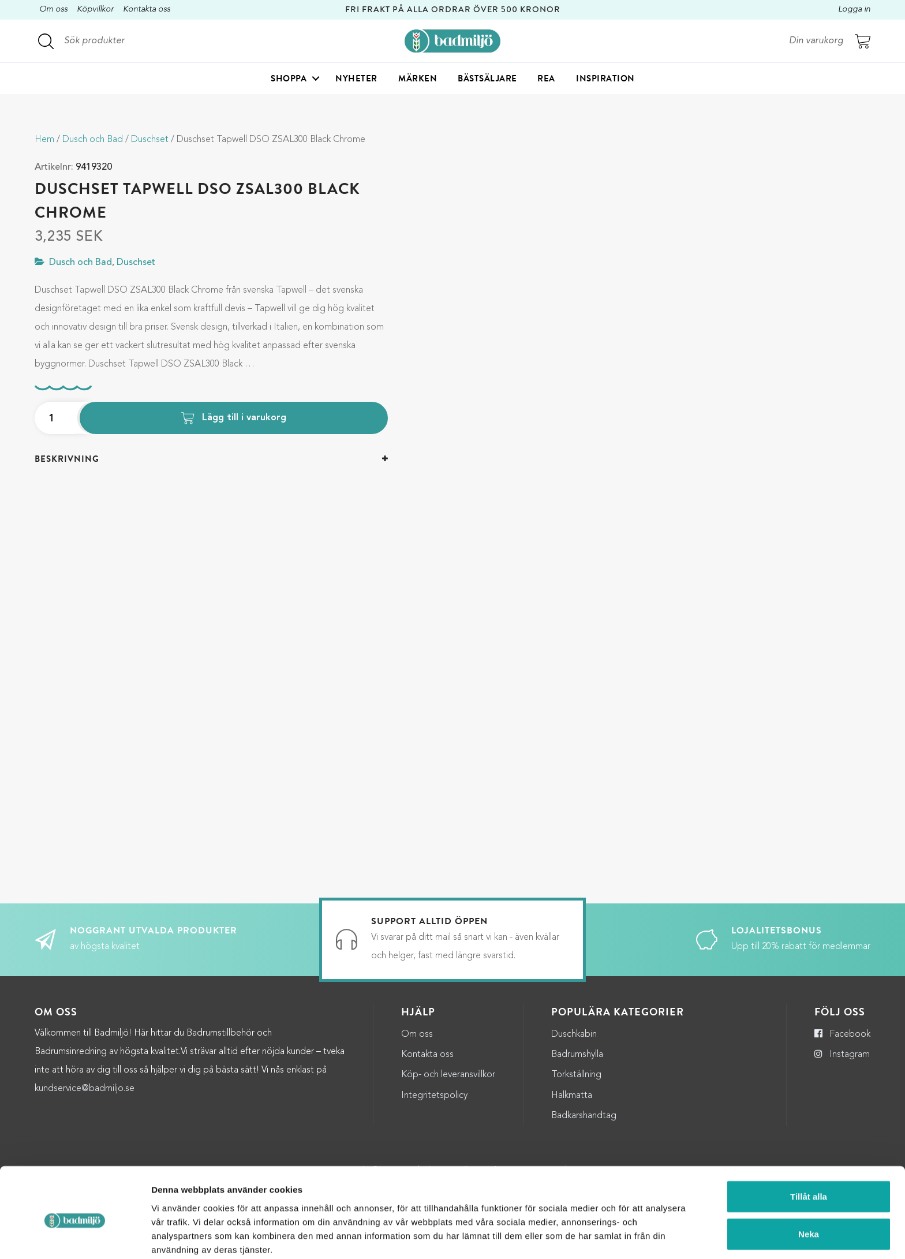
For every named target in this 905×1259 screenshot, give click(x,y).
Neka (808, 1184)
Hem (44, 139)
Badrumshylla (577, 1054)
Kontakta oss (146, 9)
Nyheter (356, 78)
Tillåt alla (808, 1145)
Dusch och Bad (92, 139)
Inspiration (605, 78)
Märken (417, 78)
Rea (546, 78)
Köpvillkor (95, 9)
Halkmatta (571, 1095)
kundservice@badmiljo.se (84, 1088)
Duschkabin (574, 1034)
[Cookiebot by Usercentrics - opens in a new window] (74, 1236)
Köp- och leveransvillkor (448, 1074)
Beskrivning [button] (67, 459)
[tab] (211, 459)
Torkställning (576, 1074)
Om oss (53, 9)
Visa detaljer (629, 1236)
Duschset (150, 139)
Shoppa (288, 78)
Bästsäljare (487, 78)
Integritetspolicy (434, 1095)
